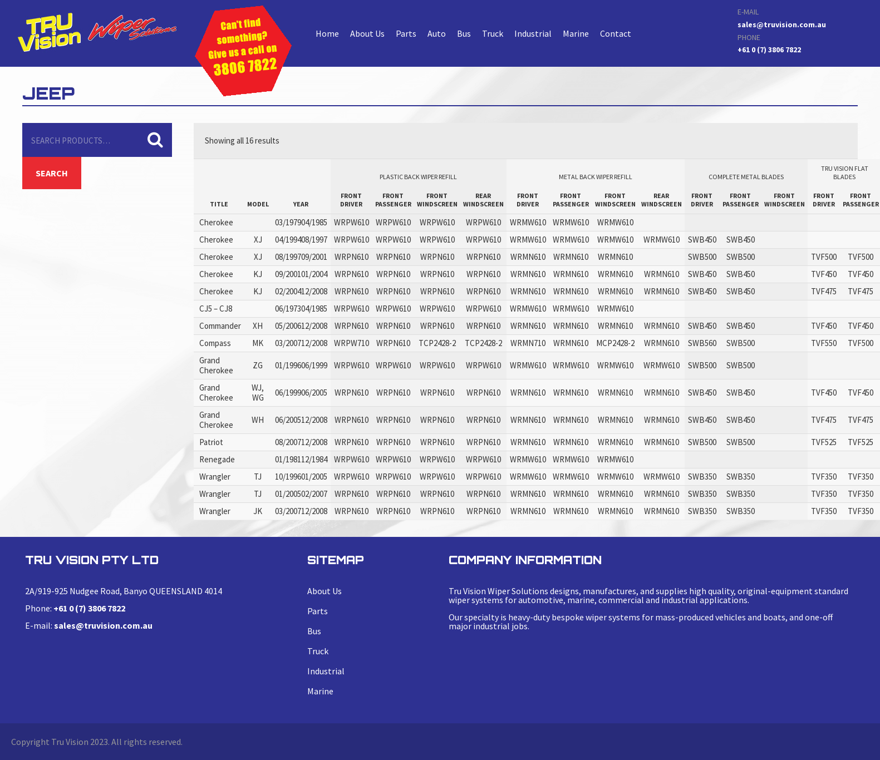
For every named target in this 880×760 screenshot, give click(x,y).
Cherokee (97, 32)
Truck (492, 33)
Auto (436, 33)
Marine (576, 33)
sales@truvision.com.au (782, 24)
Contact (615, 33)
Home (327, 33)
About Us (367, 33)
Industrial (533, 33)
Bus (464, 33)
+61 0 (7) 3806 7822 (769, 50)
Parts (406, 33)
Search (52, 173)
